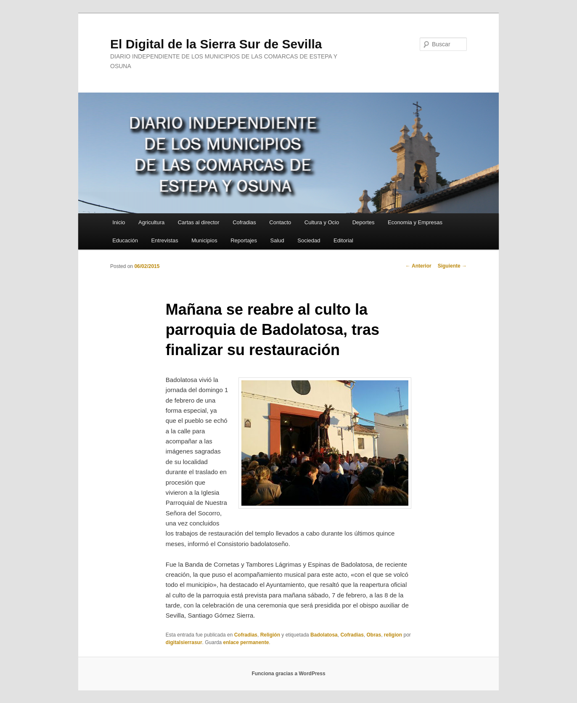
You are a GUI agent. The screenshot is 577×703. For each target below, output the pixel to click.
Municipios (204, 240)
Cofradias (244, 222)
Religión (270, 635)
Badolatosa (324, 635)
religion (393, 635)
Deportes (363, 222)
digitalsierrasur (184, 642)
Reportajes (243, 240)
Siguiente (452, 266)
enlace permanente (246, 642)
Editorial (343, 240)
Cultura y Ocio (321, 222)
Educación (125, 240)
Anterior (418, 266)
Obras (373, 635)
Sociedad (308, 240)
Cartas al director (199, 222)
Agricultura (151, 222)
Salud (277, 240)
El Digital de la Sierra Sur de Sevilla (216, 44)
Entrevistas (164, 240)
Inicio (118, 222)
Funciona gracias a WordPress (288, 673)
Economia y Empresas (415, 222)
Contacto (280, 222)
